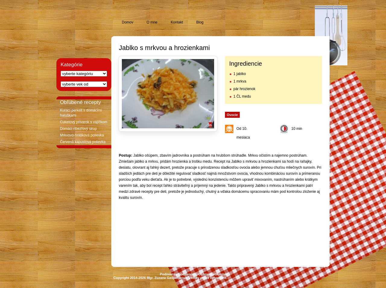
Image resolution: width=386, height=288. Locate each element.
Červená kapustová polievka (83, 142)
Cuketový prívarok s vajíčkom (83, 122)
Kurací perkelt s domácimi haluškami (81, 112)
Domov (127, 22)
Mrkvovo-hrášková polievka (82, 135)
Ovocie (232, 115)
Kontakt (177, 22)
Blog (200, 22)
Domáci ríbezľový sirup (78, 129)
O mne (152, 22)
